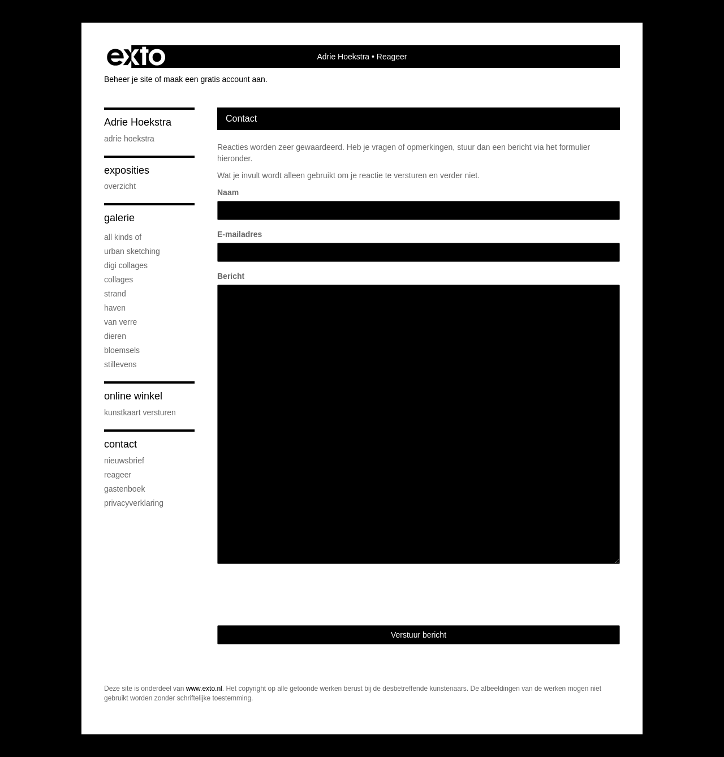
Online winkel (133, 396)
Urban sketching (132, 251)
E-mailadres (239, 234)
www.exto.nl (204, 689)
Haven (115, 307)
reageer (117, 474)
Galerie (119, 217)
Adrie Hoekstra (343, 56)
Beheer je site (128, 79)
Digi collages (126, 265)
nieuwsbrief (124, 460)
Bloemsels (122, 350)
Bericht (230, 276)
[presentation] (303, 595)
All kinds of (122, 237)
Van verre (120, 321)
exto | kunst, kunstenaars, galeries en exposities (136, 56)
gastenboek (124, 488)
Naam (228, 192)
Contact (120, 444)
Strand (115, 293)
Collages (118, 279)
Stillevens (120, 364)
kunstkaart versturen (140, 412)
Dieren (115, 336)
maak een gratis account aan (214, 79)
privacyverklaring (133, 502)
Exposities (126, 170)
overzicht (120, 186)
